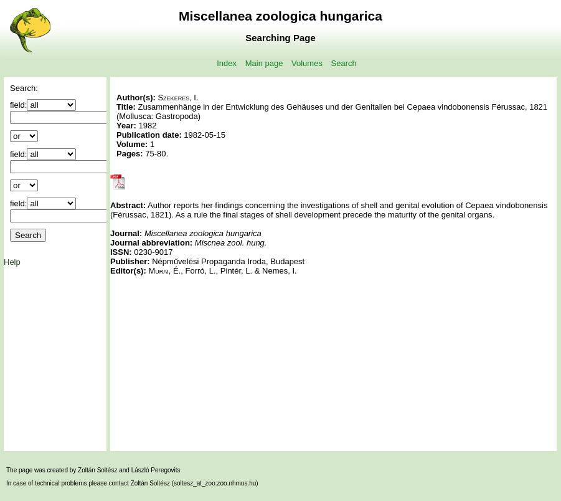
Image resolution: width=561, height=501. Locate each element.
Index (227, 63)
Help (12, 262)
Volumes (307, 63)
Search (344, 63)
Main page (264, 63)
